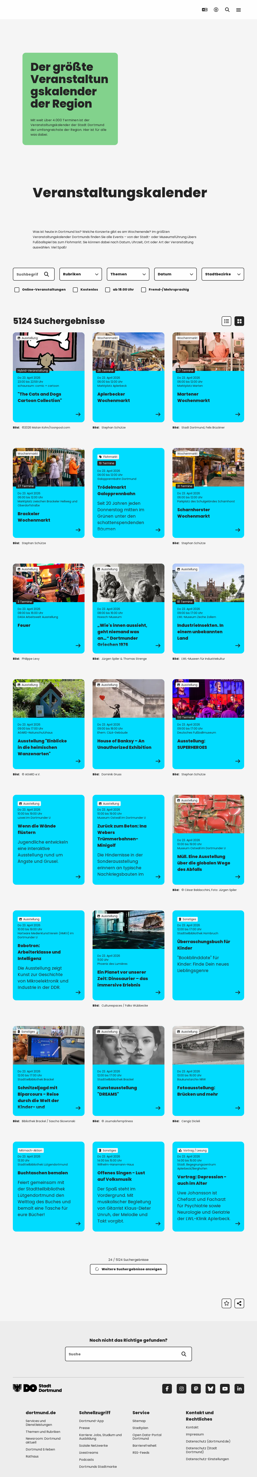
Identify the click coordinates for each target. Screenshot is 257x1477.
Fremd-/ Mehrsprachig (165, 289)
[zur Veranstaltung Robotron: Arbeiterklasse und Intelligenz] (49, 955)
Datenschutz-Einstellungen (207, 1459)
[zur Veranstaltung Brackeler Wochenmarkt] (49, 493)
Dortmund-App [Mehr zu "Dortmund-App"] (91, 1421)
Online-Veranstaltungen (41, 289)
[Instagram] (181, 1389)
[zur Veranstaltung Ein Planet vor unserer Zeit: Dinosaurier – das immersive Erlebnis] (128, 955)
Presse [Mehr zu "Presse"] (84, 1428)
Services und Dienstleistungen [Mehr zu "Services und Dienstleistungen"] (39, 1423)
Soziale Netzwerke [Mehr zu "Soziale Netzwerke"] (93, 1445)
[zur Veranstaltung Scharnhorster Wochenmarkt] (208, 493)
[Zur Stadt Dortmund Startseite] (38, 10)
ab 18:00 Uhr (120, 289)
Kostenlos (86, 289)
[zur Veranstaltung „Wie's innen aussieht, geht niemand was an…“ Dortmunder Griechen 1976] (128, 609)
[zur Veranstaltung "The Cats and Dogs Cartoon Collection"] (49, 377)
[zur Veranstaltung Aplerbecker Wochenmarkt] (128, 377)
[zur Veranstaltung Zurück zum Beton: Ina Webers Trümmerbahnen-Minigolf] (128, 840)
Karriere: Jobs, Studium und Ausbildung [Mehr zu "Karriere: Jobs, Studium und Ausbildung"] (100, 1437)
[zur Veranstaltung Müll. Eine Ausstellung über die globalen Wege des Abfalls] (208, 840)
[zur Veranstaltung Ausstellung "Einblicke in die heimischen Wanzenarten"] (49, 724)
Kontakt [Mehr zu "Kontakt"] (192, 1427)
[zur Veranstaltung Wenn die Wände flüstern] (49, 840)
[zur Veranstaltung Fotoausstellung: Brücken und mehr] (208, 1071)
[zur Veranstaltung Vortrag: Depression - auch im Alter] (208, 1187)
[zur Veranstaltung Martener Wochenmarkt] (208, 377)
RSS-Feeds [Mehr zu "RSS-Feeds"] (141, 1452)
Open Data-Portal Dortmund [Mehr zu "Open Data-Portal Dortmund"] (147, 1437)
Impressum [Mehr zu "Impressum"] (195, 1434)
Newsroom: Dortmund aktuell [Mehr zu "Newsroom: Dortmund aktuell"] (43, 1440)
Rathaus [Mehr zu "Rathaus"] (32, 1456)
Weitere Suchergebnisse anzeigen (128, 1269)
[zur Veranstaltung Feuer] (49, 609)
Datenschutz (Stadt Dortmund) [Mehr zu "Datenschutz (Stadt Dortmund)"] (201, 1450)
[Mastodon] (196, 1389)
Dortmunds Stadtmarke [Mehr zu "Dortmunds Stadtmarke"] (98, 1466)
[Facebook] (167, 1389)
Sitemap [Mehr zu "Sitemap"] (139, 1421)
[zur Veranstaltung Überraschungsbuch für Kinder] (208, 955)
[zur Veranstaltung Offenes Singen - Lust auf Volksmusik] (128, 1187)
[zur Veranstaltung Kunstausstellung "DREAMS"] (128, 1071)
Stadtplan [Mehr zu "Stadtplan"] (140, 1428)
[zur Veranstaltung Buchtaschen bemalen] (49, 1187)
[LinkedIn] (239, 1389)
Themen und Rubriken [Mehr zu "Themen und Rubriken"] (43, 1431)
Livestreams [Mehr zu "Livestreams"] (88, 1452)
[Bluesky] (210, 1389)
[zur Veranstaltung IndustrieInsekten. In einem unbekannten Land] (208, 609)
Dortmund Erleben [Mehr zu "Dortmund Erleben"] (40, 1449)
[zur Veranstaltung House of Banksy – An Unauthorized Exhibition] (128, 724)
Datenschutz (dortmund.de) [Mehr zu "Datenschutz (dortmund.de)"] (208, 1441)
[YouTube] (225, 1389)
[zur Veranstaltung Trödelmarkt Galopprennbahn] (128, 493)
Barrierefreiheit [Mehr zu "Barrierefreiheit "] (145, 1445)
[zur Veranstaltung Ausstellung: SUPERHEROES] (208, 724)
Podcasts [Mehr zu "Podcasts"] (86, 1459)
